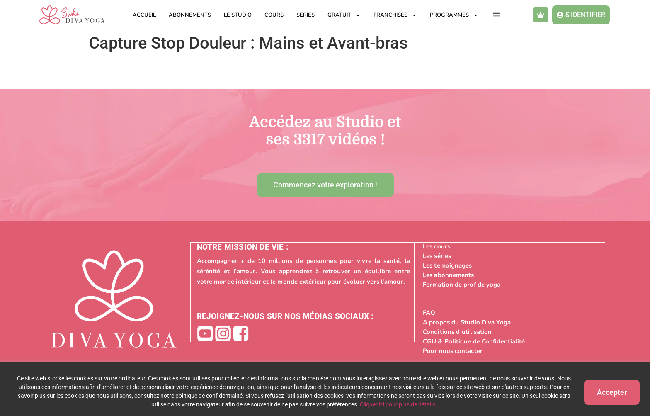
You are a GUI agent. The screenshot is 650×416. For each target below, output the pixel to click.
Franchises (395, 15)
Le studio (238, 15)
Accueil (144, 15)
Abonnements (190, 15)
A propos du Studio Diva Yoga (467, 322)
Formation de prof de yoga (462, 284)
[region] (325, 389)
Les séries (437, 255)
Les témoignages (447, 265)
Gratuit (344, 15)
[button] (496, 15)
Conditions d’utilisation (457, 331)
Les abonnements (448, 274)
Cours (274, 15)
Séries (305, 15)
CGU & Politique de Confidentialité (474, 341)
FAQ (429, 312)
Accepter (608, 391)
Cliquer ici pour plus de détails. (395, 404)
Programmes (454, 15)
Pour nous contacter (453, 350)
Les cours (436, 246)
